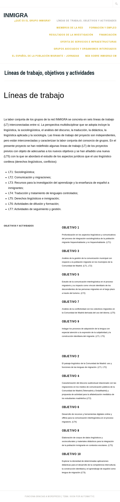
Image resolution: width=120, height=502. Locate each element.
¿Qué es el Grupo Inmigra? (32, 20)
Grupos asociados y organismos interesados (85, 48)
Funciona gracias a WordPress (43, 496)
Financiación (108, 34)
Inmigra (15, 15)
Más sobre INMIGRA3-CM (101, 55)
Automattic (88, 496)
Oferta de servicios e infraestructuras (88, 41)
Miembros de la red (70, 27)
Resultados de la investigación (71, 34)
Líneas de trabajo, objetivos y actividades (87, 20)
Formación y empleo (103, 27)
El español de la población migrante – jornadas (45, 55)
